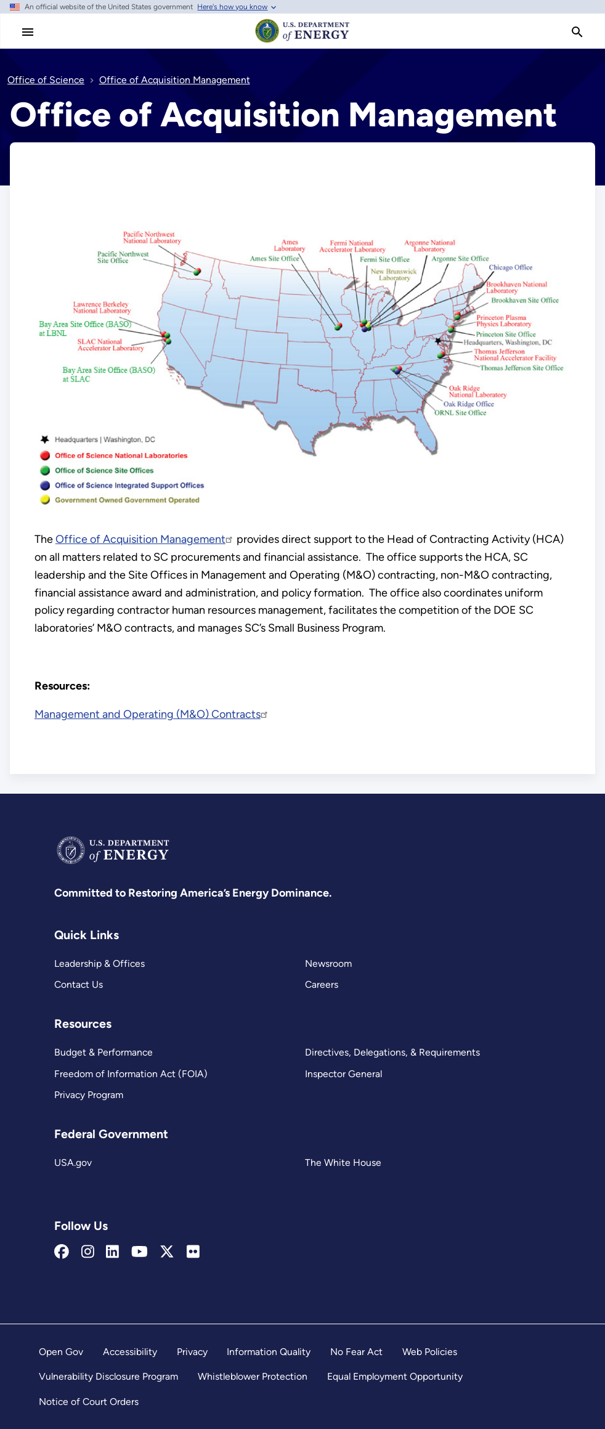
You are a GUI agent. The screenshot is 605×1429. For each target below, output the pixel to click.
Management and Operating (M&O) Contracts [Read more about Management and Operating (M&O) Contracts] (152, 714)
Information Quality (269, 1352)
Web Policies (429, 1352)
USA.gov (73, 1162)
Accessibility (130, 1352)
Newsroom (328, 963)
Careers (321, 984)
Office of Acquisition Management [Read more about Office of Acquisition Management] (144, 539)
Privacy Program (88, 1095)
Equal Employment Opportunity (395, 1376)
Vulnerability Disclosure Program (108, 1376)
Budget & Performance (103, 1052)
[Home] (302, 42)
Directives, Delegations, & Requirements (392, 1052)
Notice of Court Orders (89, 1401)
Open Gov (61, 1352)
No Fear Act (356, 1352)
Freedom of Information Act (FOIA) (131, 1074)
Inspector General (343, 1074)
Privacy (192, 1352)
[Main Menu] (27, 32)
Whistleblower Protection (252, 1376)
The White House (343, 1162)
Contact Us (78, 984)
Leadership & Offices (99, 963)
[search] (577, 32)
